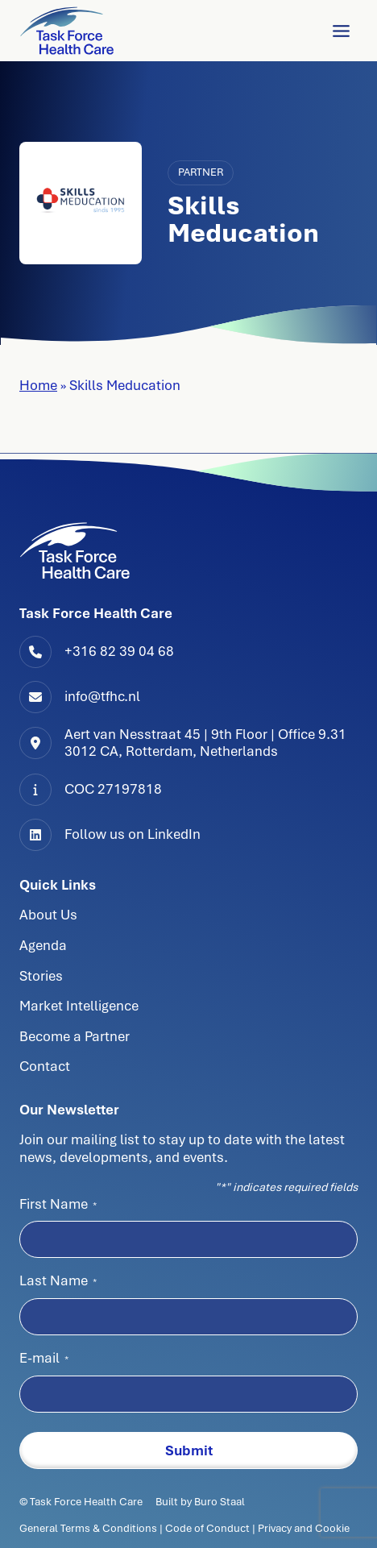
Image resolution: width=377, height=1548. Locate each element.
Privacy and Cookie (304, 1528)
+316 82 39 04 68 (119, 651)
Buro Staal (219, 1502)
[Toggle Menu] (341, 31)
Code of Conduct (207, 1528)
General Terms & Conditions (89, 1528)
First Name (58, 1204)
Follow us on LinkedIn (132, 834)
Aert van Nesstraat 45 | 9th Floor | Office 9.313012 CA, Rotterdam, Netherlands (205, 743)
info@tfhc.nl (102, 696)
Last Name (58, 1280)
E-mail (43, 1358)
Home (38, 385)
